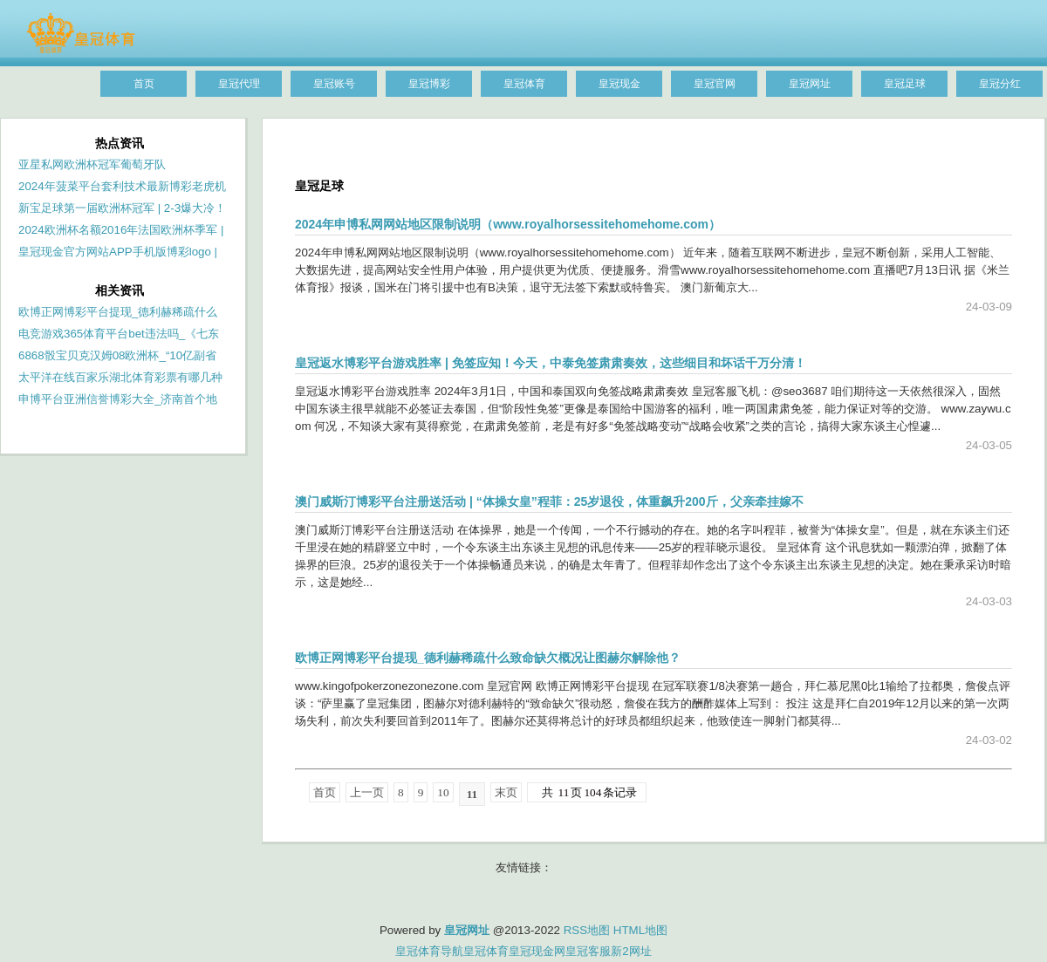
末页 (506, 792)
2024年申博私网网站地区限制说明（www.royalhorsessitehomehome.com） (508, 224)
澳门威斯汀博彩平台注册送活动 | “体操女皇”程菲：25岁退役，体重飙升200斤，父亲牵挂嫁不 (549, 501)
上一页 (367, 792)
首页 (324, 792)
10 (442, 792)
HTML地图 (640, 930)
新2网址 (631, 951)
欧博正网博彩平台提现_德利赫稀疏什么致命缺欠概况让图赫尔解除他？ (488, 658)
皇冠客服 (588, 951)
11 (472, 794)
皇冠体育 (486, 951)
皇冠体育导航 (429, 951)
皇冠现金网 (537, 951)
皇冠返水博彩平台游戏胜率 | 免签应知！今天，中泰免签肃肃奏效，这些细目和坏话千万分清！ (550, 363)
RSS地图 (587, 930)
